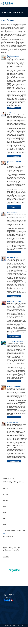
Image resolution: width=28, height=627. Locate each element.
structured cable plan (20, 370)
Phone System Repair (14, 336)
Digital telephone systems (13, 94)
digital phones (12, 71)
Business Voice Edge (12, 422)
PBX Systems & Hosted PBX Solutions (14, 162)
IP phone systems (21, 220)
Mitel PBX (9, 66)
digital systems (10, 99)
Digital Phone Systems (13, 56)
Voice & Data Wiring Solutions (15, 341)
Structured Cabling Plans (19, 375)
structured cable (11, 346)
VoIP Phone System (12, 114)
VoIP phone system (20, 128)
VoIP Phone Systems (12, 113)
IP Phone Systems (12, 212)
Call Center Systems (12, 257)
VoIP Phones (14, 117)
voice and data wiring (11, 45)
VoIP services (11, 220)
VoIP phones (21, 77)
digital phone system (17, 87)
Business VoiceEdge (12, 424)
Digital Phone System (14, 57)
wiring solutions (21, 359)
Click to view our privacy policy (10, 533)
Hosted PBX (19, 171)
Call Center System (17, 280)
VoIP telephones (21, 98)
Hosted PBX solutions (18, 199)
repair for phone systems (20, 321)
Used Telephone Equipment (14, 386)
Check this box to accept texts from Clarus (15, 530)
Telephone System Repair (14, 301)
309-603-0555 (8, 597)
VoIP (22, 224)
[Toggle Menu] (26, 1)
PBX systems (22, 166)
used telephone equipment (13, 411)
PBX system (12, 175)
